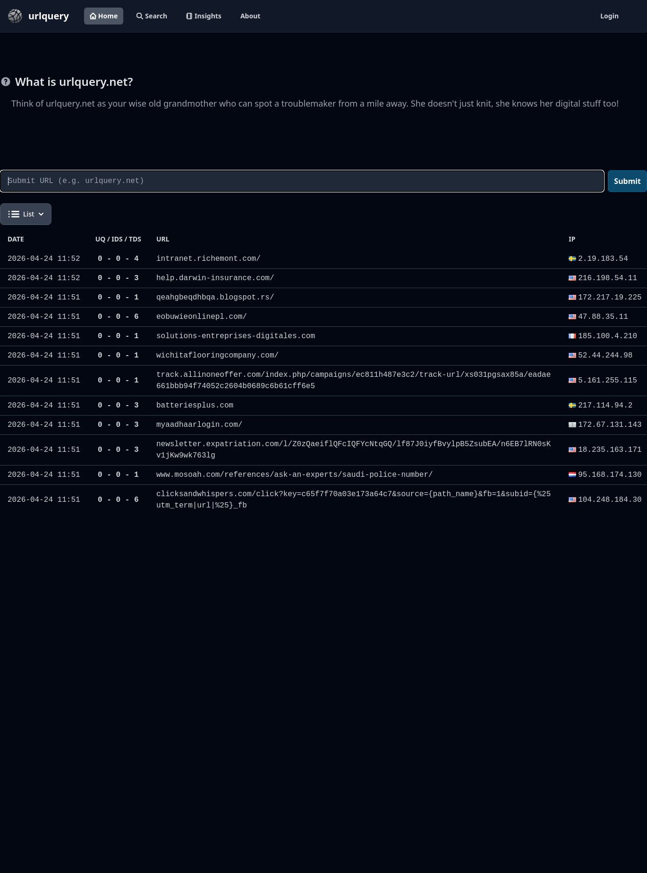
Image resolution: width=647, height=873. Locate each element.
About (250, 15)
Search (151, 15)
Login (609, 15)
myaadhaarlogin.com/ (199, 425)
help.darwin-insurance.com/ (215, 278)
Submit (627, 181)
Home (104, 15)
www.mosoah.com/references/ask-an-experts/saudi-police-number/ (294, 475)
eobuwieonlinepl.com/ (201, 317)
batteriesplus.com (194, 405)
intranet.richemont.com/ (208, 259)
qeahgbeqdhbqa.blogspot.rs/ (215, 297)
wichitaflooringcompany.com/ (217, 355)
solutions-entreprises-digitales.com (235, 336)
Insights (203, 15)
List (25, 214)
